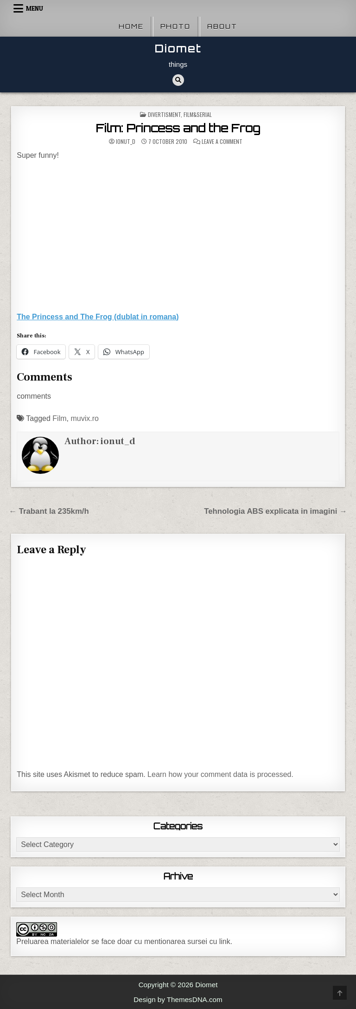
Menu (34, 8)
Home (131, 26)
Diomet (178, 48)
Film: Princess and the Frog (178, 128)
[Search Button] (178, 80)
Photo (175, 26)
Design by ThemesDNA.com (178, 999)
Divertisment (164, 114)
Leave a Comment (222, 141)
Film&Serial (198, 114)
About (222, 26)
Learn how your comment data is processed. (220, 774)
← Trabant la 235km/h (49, 511)
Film (59, 418)
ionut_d (125, 141)
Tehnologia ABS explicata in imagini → (275, 511)
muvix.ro (84, 418)
